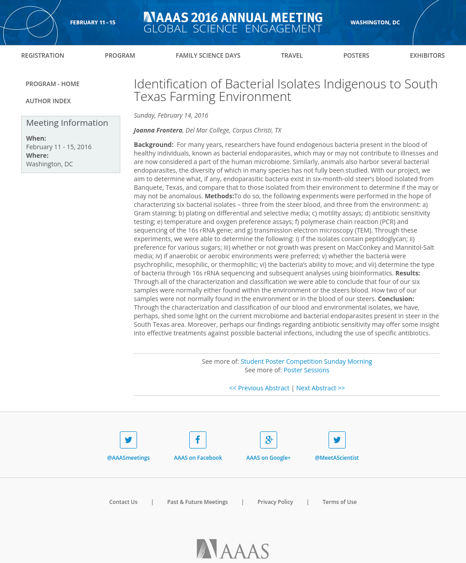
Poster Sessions (306, 370)
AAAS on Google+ (268, 446)
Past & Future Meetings (197, 502)
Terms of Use (340, 502)
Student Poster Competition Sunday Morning (306, 361)
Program (120, 55)
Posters (356, 55)
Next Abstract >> (320, 388)
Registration (42, 55)
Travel (291, 55)
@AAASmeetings (128, 446)
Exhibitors (427, 55)
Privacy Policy (275, 502)
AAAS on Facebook (198, 446)
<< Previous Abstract (259, 388)
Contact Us (123, 502)
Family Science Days (208, 55)
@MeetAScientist (337, 446)
